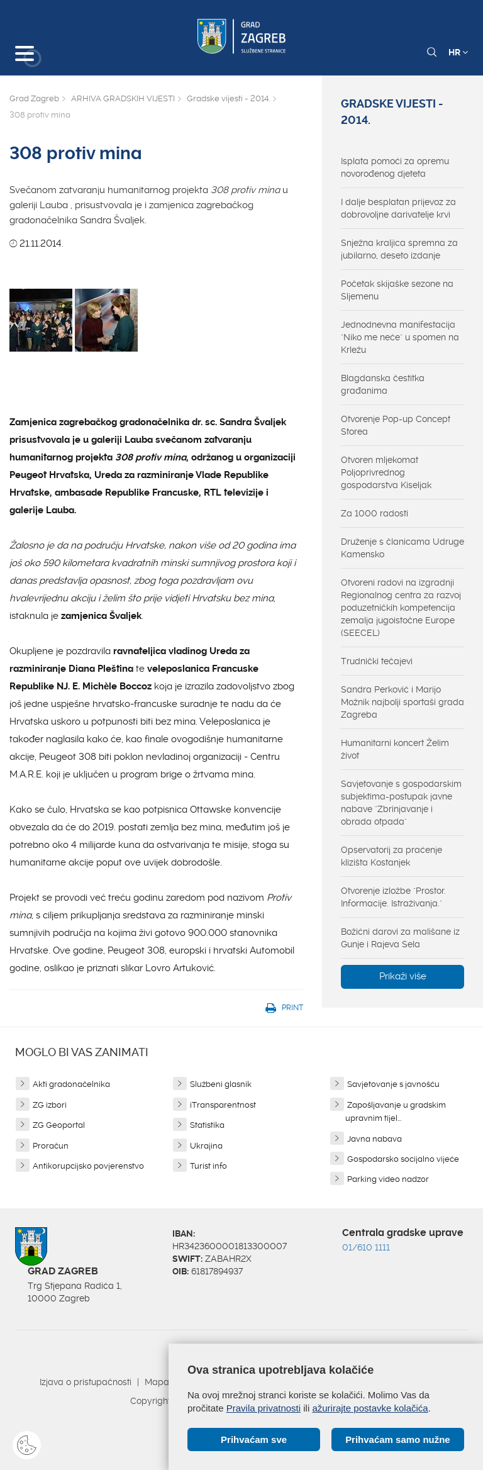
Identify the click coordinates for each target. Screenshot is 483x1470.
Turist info (208, 1166)
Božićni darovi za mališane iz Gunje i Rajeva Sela (400, 938)
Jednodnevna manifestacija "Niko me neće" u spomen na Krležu (400, 337)
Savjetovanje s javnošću (393, 1084)
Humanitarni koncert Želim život (395, 749)
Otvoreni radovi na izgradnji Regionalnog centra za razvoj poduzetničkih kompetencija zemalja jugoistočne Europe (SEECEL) (401, 607)
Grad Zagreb (34, 98)
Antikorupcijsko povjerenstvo (88, 1166)
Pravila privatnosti (263, 1408)
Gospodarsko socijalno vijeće (403, 1159)
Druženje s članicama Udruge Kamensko (402, 548)
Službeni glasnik (221, 1084)
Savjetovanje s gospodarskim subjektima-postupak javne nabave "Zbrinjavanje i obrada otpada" (401, 803)
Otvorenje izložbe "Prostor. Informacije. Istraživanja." (393, 897)
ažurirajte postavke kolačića (370, 1408)
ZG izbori (50, 1105)
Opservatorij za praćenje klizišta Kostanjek (391, 856)
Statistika (207, 1125)
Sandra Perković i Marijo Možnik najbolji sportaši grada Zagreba (402, 702)
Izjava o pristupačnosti (85, 1382)
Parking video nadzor (388, 1179)
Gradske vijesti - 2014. (228, 98)
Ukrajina (206, 1145)
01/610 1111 (366, 1247)
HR (458, 52)
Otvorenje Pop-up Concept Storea (395, 425)
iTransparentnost (223, 1105)
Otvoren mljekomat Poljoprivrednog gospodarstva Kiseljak (386, 472)
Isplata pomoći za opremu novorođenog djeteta (395, 167)
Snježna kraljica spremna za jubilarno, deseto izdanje (399, 249)
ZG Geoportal (59, 1125)
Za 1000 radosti (374, 513)
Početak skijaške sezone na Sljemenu (397, 290)
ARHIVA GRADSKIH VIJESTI (123, 98)
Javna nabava (374, 1139)
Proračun (51, 1145)
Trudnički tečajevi (377, 661)
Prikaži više (402, 976)
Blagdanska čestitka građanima (383, 384)
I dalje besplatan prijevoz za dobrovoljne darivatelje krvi (398, 208)
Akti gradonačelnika (71, 1084)
